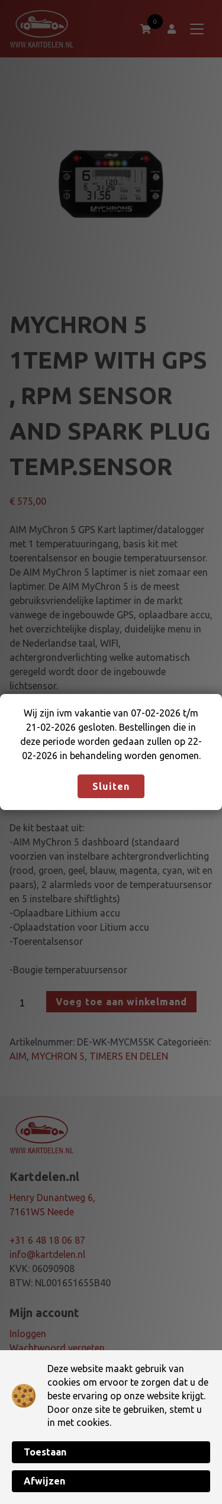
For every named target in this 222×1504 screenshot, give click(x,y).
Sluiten (111, 786)
